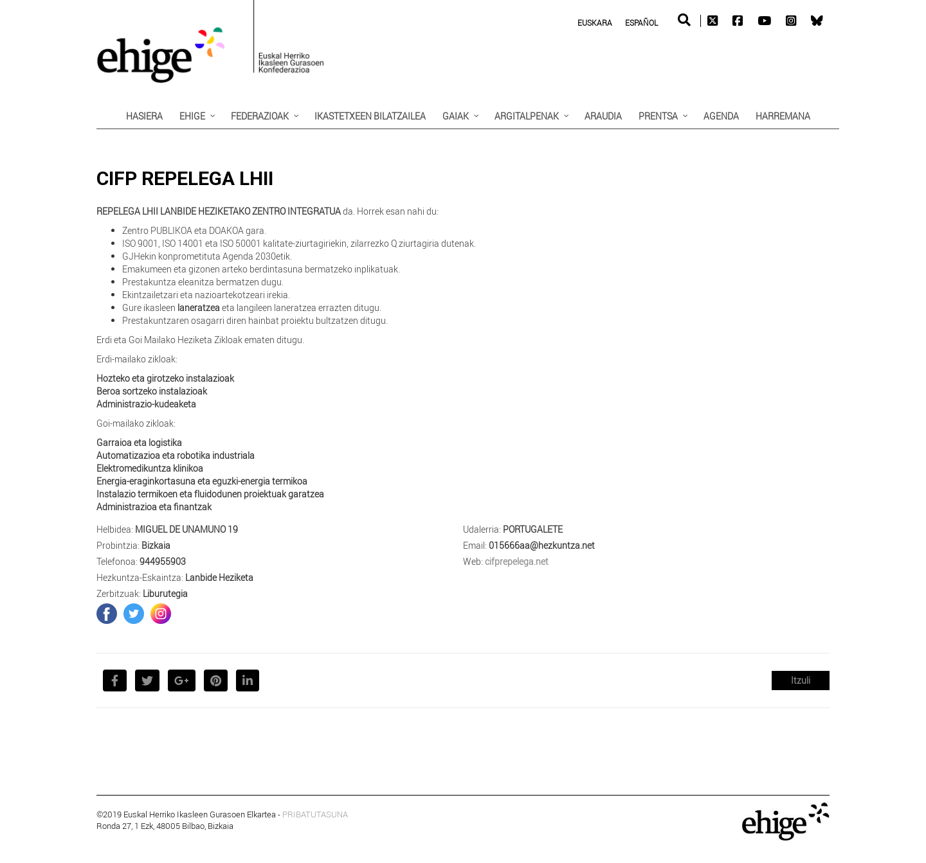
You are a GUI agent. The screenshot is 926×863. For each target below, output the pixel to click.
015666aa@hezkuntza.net (542, 545)
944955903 (163, 561)
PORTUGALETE (533, 529)
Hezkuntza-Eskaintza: (139, 577)
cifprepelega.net (517, 561)
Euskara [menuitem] (594, 22)
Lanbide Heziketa (219, 577)
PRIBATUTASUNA (315, 814)
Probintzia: (118, 545)
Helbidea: (114, 529)
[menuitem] (595, 22)
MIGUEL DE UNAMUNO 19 (186, 529)
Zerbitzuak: (118, 593)
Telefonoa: (117, 561)
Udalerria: (482, 529)
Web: (473, 561)
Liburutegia (165, 593)
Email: (475, 545)
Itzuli (800, 680)
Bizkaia (155, 545)
